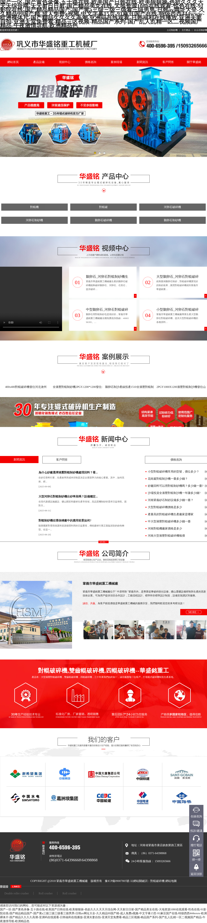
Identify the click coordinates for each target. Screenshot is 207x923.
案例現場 (116, 62)
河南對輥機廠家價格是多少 (165, 528)
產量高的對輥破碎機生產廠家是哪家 (170, 514)
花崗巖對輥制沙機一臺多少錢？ (168, 478)
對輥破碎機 (157, 880)
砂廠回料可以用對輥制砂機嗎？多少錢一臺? (175, 485)
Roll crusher (46, 893)
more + (103, 542)
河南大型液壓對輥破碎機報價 (166, 535)
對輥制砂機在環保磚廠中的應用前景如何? (65, 520)
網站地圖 (171, 880)
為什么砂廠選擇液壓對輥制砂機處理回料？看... (68, 472)
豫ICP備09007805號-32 (119, 880)
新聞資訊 (142, 62)
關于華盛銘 (194, 62)
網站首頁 (13, 62)
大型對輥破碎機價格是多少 (165, 507)
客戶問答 (168, 62)
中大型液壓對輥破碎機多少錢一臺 (169, 521)
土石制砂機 (172, 30)
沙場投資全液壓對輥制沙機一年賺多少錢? (174, 492)
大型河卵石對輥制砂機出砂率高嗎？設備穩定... (68, 496)
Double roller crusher (16, 893)
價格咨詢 (90, 62)
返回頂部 (196, 873)
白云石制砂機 (200, 30)
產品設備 (39, 62)
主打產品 (186, 30)
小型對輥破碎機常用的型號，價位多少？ (173, 471)
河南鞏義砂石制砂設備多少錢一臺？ (170, 500)
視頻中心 (64, 62)
